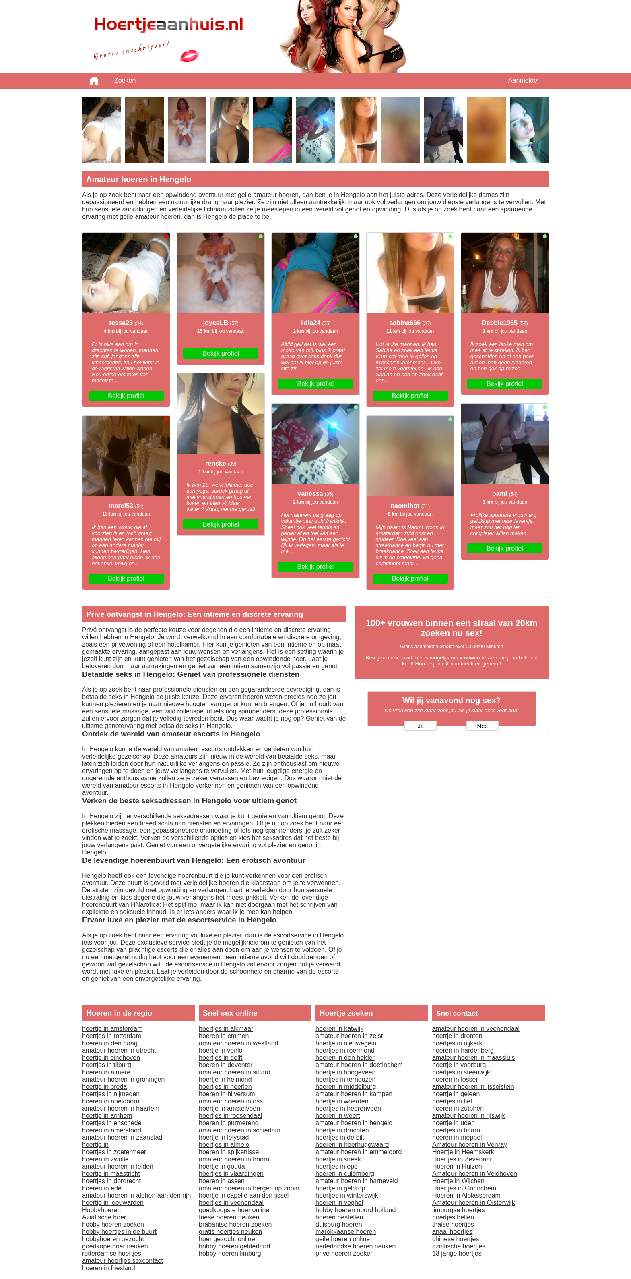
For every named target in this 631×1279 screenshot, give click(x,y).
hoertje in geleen (456, 1093)
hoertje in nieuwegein (346, 1043)
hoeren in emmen (224, 1035)
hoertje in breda (104, 1086)
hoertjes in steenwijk (461, 1072)
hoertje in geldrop (340, 1188)
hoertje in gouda (222, 1166)
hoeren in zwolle (105, 1159)
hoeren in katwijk (339, 1028)
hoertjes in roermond (345, 1050)
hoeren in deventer (225, 1064)
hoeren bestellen (339, 1217)
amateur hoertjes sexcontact (122, 1260)
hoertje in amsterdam (112, 1028)
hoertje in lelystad (224, 1137)
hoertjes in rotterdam (111, 1035)
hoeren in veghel (339, 1202)
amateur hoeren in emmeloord (359, 1151)
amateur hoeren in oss (231, 1101)
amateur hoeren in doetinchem (359, 1064)
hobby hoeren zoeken (113, 1224)
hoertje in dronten (457, 1035)
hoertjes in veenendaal (231, 1202)
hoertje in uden (453, 1122)
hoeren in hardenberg (463, 1050)
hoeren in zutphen (458, 1108)
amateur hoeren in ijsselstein (473, 1086)
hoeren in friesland (108, 1267)
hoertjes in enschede (112, 1122)
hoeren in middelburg (346, 1086)
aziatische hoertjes (459, 1246)
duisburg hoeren (339, 1224)
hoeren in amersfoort (112, 1130)
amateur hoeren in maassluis (473, 1057)
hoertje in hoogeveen (345, 1072)
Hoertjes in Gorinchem (464, 1188)
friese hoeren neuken (229, 1217)
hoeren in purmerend (229, 1122)
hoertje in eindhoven (111, 1057)
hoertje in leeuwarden (113, 1202)
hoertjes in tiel (452, 1101)
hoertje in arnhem (107, 1115)
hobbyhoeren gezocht (113, 1238)
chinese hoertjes (455, 1238)
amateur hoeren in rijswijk (468, 1115)
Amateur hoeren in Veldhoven (474, 1173)
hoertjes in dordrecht (111, 1180)
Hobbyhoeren (101, 1209)
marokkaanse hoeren (346, 1231)
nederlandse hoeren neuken (356, 1246)
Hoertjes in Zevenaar (462, 1159)
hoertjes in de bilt (340, 1137)
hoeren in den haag (110, 1043)
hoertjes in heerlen (225, 1086)
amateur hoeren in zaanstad (122, 1137)
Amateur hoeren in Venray (469, 1144)
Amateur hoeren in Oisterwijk (473, 1202)
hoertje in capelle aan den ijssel (244, 1195)
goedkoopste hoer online (234, 1209)
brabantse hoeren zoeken (235, 1224)
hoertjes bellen (453, 1217)
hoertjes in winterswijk (347, 1195)
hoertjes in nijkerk (457, 1043)
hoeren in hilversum (227, 1093)
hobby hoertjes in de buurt (119, 1231)
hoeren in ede (102, 1188)
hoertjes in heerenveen (348, 1108)
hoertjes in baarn (456, 1130)
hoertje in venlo (221, 1050)
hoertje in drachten (342, 1130)
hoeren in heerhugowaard (352, 1144)
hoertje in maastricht (111, 1173)
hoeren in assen (222, 1180)
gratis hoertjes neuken (230, 1231)
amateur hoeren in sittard (234, 1072)
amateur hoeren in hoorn (234, 1159)
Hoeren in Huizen (457, 1166)
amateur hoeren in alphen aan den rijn (136, 1195)
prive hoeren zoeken (345, 1253)
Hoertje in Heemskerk (463, 1151)
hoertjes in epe (337, 1166)
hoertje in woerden (342, 1101)
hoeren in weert (338, 1115)
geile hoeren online (343, 1238)
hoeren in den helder (345, 1057)
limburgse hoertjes (458, 1209)
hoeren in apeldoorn (110, 1101)
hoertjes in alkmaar (226, 1028)
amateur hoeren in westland (238, 1043)
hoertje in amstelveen (229, 1108)
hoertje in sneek (338, 1159)
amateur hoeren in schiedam (239, 1130)
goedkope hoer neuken (115, 1246)
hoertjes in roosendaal (230, 1115)
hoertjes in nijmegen (111, 1093)
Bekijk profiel (126, 395)
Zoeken (125, 80)
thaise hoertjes (453, 1224)
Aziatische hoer (104, 1217)
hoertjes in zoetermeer (114, 1151)
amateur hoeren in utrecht (119, 1050)
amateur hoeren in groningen (123, 1079)
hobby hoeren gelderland (234, 1246)
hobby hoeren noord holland (356, 1209)
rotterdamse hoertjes (111, 1253)
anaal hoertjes (452, 1231)
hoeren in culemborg (345, 1173)
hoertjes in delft (221, 1057)
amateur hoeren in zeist (349, 1035)
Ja (421, 726)
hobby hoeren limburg (230, 1253)
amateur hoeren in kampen (354, 1093)
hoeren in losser (455, 1079)
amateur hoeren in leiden (117, 1166)
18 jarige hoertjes (457, 1253)
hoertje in (95, 1144)
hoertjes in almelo (224, 1144)
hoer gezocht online (227, 1238)
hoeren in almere (106, 1072)
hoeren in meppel (457, 1137)
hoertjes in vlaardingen (231, 1173)
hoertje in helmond (225, 1079)
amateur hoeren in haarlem (120, 1108)
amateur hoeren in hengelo (354, 1122)
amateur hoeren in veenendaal (476, 1028)
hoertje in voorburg (459, 1064)
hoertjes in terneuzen (345, 1079)
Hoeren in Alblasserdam (466, 1195)
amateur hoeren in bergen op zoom (249, 1188)
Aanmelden (524, 80)
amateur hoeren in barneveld (357, 1180)
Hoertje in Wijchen (458, 1180)
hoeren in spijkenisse (229, 1151)
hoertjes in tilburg (106, 1064)
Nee (482, 726)
